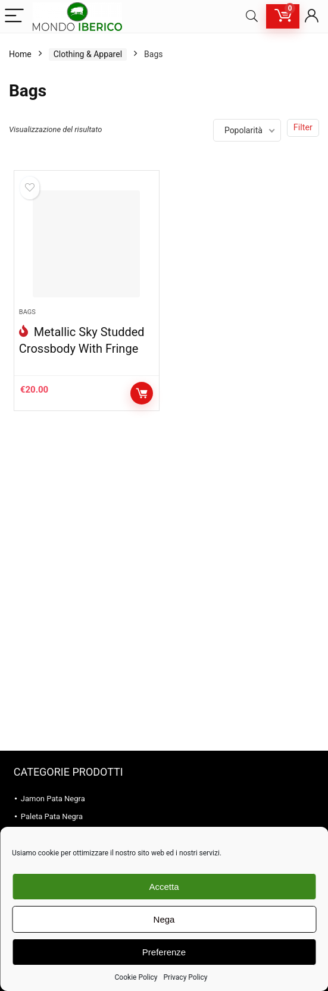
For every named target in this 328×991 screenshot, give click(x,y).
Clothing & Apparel (88, 54)
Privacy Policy (186, 977)
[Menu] (14, 16)
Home (20, 54)
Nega (164, 919)
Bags (27, 312)
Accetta (164, 887)
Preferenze (164, 952)
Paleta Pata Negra (52, 816)
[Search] (252, 16)
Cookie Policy (136, 977)
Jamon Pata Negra (53, 798)
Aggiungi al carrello (142, 393)
